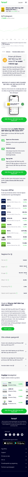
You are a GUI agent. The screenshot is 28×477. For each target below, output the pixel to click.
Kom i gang (7, 329)
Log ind (20, 2)
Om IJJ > (8, 51)
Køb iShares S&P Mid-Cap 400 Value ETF (14, 119)
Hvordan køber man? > (18, 51)
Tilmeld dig (3, 42)
